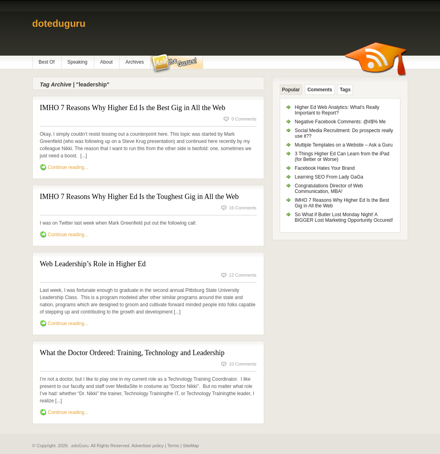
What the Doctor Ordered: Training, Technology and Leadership (132, 353)
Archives (134, 62)
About (106, 62)
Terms (173, 445)
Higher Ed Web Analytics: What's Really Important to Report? (337, 110)
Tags (345, 89)
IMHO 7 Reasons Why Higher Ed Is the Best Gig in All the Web (132, 108)
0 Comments (243, 119)
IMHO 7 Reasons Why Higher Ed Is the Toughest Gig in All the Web (139, 197)
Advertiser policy (147, 445)
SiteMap (191, 445)
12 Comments (242, 275)
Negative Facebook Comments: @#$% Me (340, 122)
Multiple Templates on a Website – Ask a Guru (344, 145)
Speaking (78, 62)
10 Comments (242, 364)
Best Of (47, 62)
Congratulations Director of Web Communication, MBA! (329, 188)
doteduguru (59, 23)
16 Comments (242, 207)
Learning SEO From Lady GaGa (329, 177)
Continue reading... (68, 167)
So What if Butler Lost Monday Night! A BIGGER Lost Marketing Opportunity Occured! (344, 217)
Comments (319, 89)
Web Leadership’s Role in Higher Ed (93, 264)
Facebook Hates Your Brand (325, 168)
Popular (291, 89)
